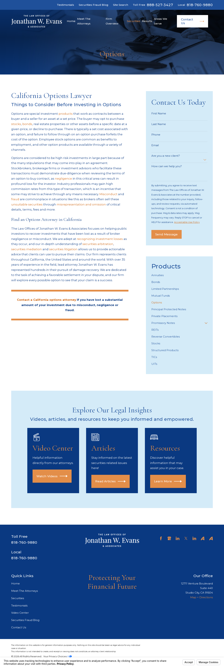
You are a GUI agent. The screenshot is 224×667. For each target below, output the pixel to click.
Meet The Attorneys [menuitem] (83, 21)
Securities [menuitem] (133, 21)
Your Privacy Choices (57, 656)
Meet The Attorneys (24, 591)
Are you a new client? (165, 155)
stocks (16, 124)
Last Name (158, 124)
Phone (155, 134)
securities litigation (63, 249)
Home (15, 583)
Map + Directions (201, 597)
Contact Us (192, 21)
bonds (27, 124)
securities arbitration (97, 244)
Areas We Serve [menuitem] (160, 21)
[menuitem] (179, 275)
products (66, 113)
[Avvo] (202, 538)
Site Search (120, 4)
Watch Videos (56, 476)
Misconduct (108, 194)
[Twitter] (186, 538)
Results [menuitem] (147, 21)
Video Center (20, 612)
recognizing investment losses (100, 239)
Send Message (166, 234)
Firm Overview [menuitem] (112, 21)
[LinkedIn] (177, 538)
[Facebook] (161, 538)
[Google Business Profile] (169, 538)
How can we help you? (166, 166)
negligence (63, 178)
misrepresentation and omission (81, 204)
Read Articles (115, 481)
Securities (17, 598)
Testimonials (65, 4)
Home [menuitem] (71, 21)
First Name (158, 113)
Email (155, 145)
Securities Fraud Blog (93, 4)
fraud (15, 199)
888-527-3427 (160, 5)
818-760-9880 (200, 5)
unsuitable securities (27, 204)
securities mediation (26, 249)
